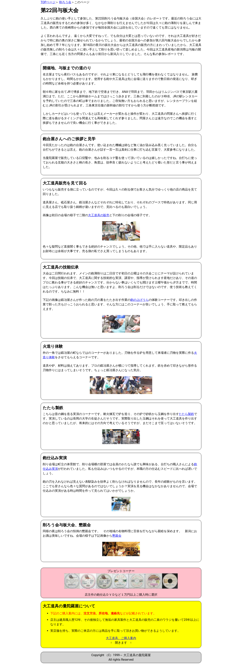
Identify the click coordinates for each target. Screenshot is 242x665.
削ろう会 (65, 2)
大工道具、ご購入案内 (121, 638)
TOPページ (48, 2)
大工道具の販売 (98, 215)
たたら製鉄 (186, 414)
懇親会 (116, 535)
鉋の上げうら (139, 300)
